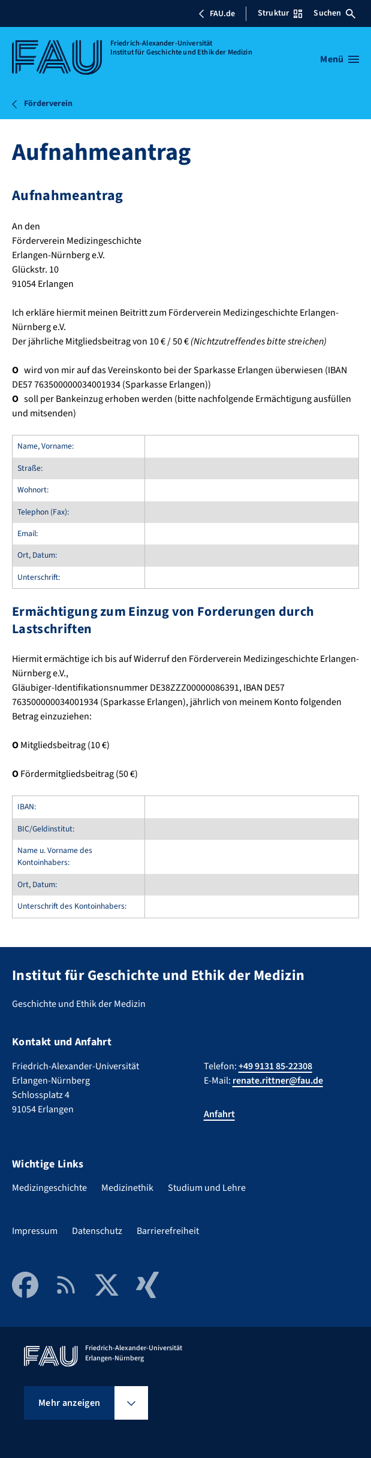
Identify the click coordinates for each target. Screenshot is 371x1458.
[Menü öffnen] (339, 59)
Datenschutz (97, 1231)
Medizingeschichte (49, 1187)
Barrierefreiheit (168, 1231)
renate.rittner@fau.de (278, 1080)
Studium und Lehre (207, 1187)
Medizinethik (127, 1187)
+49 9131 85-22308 (275, 1066)
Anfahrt (219, 1114)
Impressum (35, 1231)
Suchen (334, 13)
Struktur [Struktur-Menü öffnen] (280, 13)
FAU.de (216, 14)
